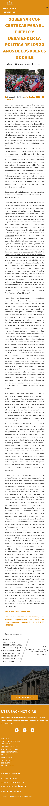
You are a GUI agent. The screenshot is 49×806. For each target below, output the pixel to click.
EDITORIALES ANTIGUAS (10, 741)
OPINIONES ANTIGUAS (9, 746)
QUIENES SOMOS (7, 760)
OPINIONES (5, 744)
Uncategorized (17, 634)
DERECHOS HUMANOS (9, 752)
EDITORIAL (5, 738)
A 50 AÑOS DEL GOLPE (9, 749)
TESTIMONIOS (6, 757)
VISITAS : (7, 766)
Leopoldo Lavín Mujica (15, 97)
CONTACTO (5, 763)
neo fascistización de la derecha (33, 216)
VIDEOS (4, 755)
